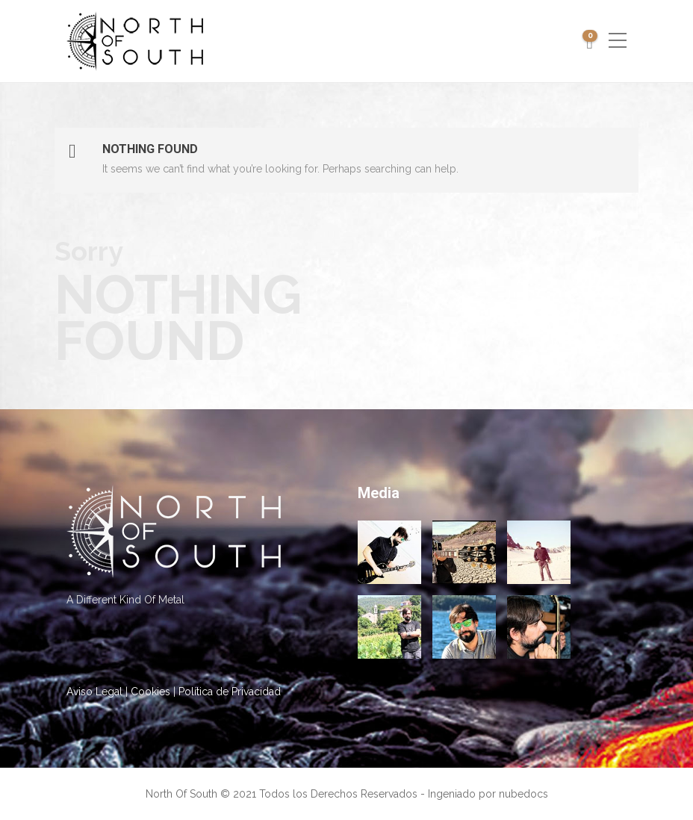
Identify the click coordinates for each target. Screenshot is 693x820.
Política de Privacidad (229, 692)
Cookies (150, 692)
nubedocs (523, 794)
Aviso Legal (94, 692)
